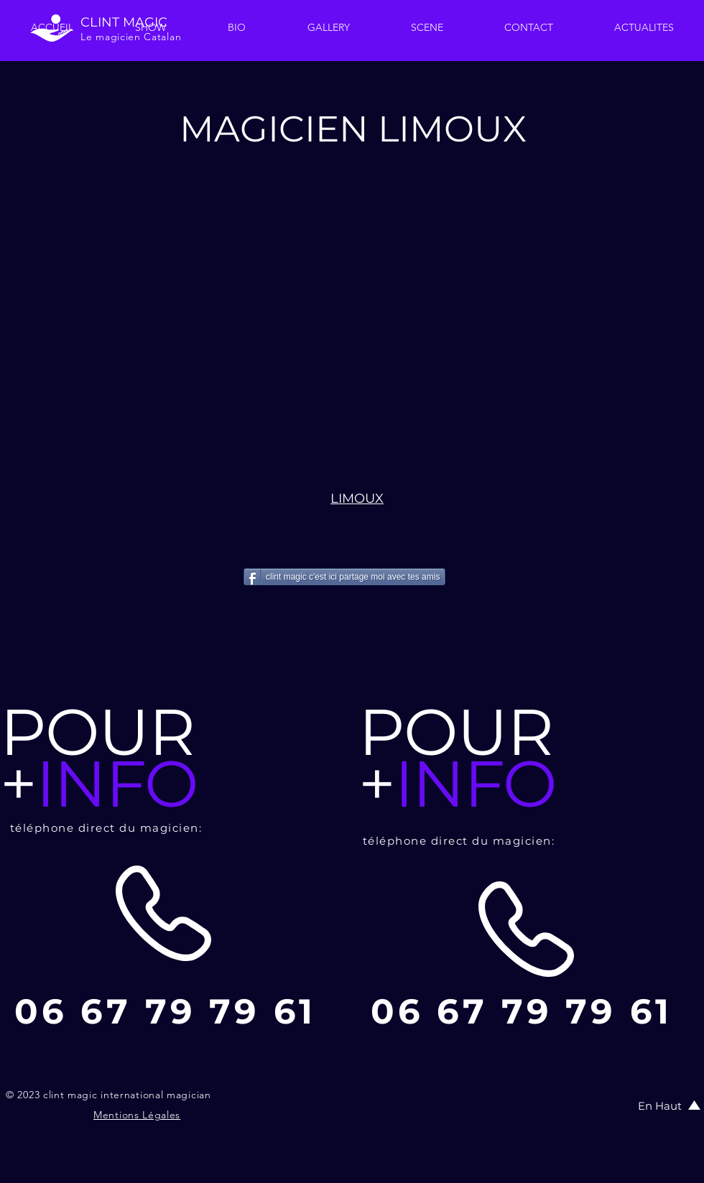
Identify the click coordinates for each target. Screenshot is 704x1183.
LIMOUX (357, 498)
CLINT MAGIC (123, 22)
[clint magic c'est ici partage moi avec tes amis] (344, 576)
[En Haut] (661, 1105)
